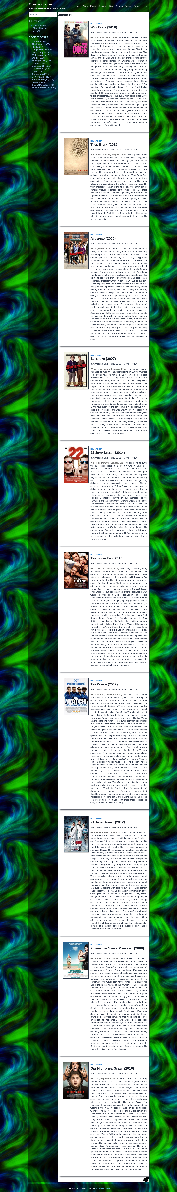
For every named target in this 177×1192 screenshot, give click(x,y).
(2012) (104, 684)
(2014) (107, 452)
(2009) (39, 41)
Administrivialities (103, 1188)
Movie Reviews (40, 28)
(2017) (37, 47)
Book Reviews (39, 25)
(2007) (103, 359)
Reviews (103, 6)
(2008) (117, 948)
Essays (93, 6)
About (85, 6)
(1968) (39, 63)
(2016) (103, 27)
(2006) (103, 238)
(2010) (112, 1068)
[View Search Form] (146, 6)
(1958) (41, 44)
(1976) (40, 74)
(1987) (41, 69)
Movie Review (96, 24)
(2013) (107, 558)
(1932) (43, 85)
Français (138, 6)
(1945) (42, 77)
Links (111, 6)
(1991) (40, 82)
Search (119, 6)
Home (78, 6)
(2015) (104, 144)
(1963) (41, 66)
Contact (128, 6)
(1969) (42, 60)
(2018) (44, 88)
